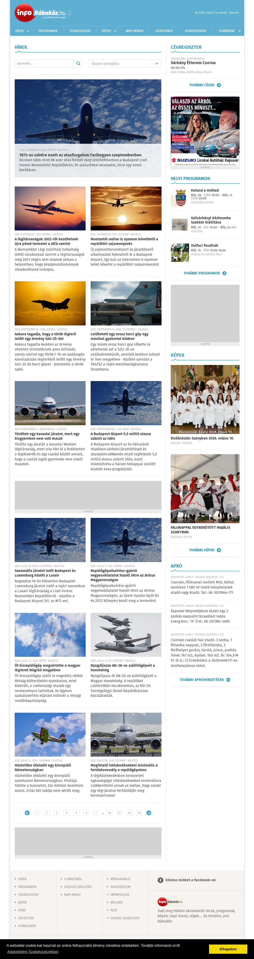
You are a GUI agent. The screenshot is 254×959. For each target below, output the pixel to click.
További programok (202, 273)
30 (109, 813)
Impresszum (120, 894)
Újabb (27, 813)
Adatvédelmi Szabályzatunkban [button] (33, 952)
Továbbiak (226, 31)
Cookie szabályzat (125, 918)
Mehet (78, 63)
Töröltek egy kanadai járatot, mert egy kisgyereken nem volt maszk (47, 436)
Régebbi (149, 813)
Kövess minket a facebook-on (190, 880)
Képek (106, 31)
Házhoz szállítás (78, 887)
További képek (202, 550)
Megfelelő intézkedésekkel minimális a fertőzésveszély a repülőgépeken (124, 768)
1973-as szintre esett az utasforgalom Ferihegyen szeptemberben (80, 155)
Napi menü (72, 894)
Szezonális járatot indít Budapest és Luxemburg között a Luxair (45, 573)
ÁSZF (114, 910)
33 (139, 813)
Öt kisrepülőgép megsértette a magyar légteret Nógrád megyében (47, 668)
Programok (48, 31)
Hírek (19, 31)
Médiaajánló (120, 879)
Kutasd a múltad (205, 190)
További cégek (202, 85)
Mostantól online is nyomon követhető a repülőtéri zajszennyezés (124, 241)
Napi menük (135, 31)
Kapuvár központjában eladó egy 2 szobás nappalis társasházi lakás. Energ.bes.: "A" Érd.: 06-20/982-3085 (200, 616)
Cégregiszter (80, 31)
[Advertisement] (88, 494)
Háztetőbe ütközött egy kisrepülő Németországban (43, 768)
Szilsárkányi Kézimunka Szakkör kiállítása (211, 220)
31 (119, 813)
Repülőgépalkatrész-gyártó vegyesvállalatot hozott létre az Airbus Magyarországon (123, 575)
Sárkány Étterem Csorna (193, 63)
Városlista (69, 13)
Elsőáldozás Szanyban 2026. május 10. (202, 438)
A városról (73, 879)
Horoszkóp (27, 926)
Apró (22, 910)
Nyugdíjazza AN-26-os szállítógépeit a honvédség (123, 668)
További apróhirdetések (202, 680)
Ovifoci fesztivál (204, 246)
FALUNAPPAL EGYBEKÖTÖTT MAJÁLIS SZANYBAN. (200, 530)
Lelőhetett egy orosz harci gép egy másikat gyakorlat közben (119, 336)
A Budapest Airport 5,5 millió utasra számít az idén (121, 436)
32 (129, 813)
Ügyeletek (26, 918)
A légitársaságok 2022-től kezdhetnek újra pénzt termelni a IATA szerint (46, 241)
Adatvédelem (121, 887)
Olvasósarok (195, 31)
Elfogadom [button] (228, 949)
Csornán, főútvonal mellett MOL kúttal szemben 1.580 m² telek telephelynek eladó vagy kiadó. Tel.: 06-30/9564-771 (202, 588)
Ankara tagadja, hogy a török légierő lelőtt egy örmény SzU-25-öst (45, 336)
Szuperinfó (164, 31)
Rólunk (117, 902)
